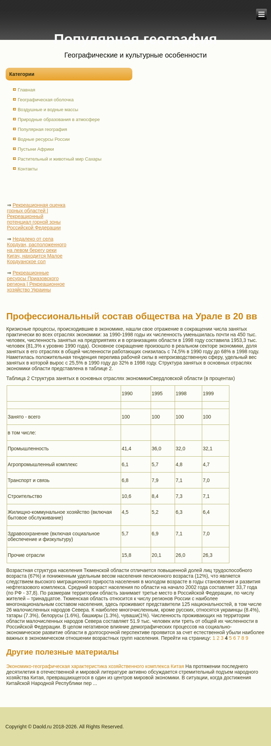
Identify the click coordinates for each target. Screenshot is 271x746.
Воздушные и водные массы (48, 109)
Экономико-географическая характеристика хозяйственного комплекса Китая (95, 666)
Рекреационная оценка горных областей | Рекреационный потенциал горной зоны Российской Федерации (36, 216)
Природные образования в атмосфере (59, 119)
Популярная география (42, 129)
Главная (26, 89)
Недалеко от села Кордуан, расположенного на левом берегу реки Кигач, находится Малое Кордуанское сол (36, 250)
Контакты (27, 169)
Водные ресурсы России (44, 139)
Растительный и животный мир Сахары (59, 159)
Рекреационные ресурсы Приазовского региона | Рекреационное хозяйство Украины (36, 281)
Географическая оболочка (45, 99)
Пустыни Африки (36, 149)
